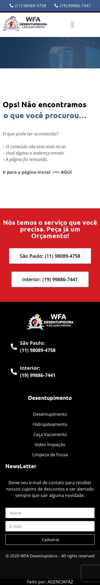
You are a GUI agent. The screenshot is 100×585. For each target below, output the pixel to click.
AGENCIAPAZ (60, 582)
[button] (72, 24)
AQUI (66, 172)
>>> (56, 172)
